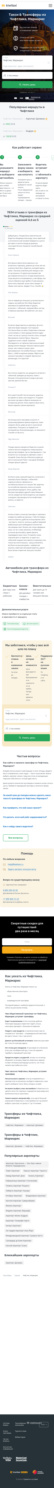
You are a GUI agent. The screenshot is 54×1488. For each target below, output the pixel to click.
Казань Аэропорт (36, 1176)
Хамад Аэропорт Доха (15, 1176)
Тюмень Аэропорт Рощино (17, 1185)
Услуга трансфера (7, 1432)
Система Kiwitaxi (6, 1424)
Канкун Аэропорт (13, 1225)
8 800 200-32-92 (10, 890)
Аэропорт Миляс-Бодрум (17, 1215)
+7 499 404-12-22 (11, 899)
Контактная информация (8, 1448)
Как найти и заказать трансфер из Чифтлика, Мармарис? (26, 764)
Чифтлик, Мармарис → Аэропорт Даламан (24, 1125)
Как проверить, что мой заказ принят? (22, 808)
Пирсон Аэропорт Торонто (35, 1171)
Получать (27, 950)
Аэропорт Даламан (14, 1263)
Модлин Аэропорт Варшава (18, 1210)
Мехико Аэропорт (13, 1205)
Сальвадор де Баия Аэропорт (18, 1240)
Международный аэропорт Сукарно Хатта (24, 1235)
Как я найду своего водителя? (18, 826)
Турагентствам (20, 1431)
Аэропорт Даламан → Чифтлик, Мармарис (24, 1146)
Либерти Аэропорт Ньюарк (18, 1190)
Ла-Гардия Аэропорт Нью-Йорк (19, 1230)
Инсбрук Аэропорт (14, 1195)
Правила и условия (30, 1479)
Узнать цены (27, 84)
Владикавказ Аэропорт (36, 1195)
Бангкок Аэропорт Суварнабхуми (20, 1200)
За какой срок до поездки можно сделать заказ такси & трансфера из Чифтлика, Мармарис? (27, 797)
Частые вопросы (6, 1440)
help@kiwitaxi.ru (15, 864)
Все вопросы (15, 837)
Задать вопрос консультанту (22, 869)
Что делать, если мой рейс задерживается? (25, 817)
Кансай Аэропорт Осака (16, 1245)
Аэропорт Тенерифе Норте (17, 1220)
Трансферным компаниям (20, 1424)
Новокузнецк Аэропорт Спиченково (21, 1180)
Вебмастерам (20, 1437)
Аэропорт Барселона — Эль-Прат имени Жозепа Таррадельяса (23, 1164)
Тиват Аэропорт (13, 1171)
